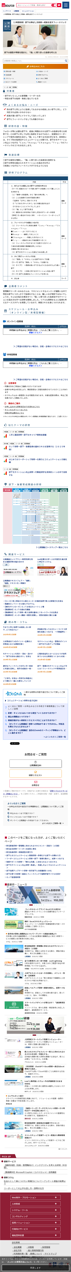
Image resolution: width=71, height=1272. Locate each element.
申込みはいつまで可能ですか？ (22, 813)
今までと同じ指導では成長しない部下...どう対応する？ (17, 628)
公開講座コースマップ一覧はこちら (53, 547)
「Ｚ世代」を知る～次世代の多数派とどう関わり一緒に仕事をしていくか (18, 679)
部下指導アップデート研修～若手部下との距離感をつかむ (29, 870)
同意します (35, 1268)
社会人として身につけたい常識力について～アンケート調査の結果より (35, 1182)
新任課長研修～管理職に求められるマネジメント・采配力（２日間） (33, 846)
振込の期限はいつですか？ (19, 716)
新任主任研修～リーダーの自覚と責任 (21, 849)
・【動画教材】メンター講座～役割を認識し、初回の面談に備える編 (29, 615)
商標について (36, 1253)
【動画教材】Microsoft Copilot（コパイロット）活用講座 (30, 1172)
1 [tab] (27, 905)
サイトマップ (51, 1253)
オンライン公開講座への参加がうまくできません (29, 820)
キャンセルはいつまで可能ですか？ (24, 817)
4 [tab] (36, 905)
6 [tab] (41, 905)
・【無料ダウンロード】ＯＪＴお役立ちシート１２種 (23, 606)
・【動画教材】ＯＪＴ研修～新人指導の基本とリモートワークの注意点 (30, 612)
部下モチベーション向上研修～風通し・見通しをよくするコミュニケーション (36, 866)
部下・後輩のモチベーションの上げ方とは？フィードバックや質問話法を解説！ (52, 668)
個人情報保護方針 (36, 1250)
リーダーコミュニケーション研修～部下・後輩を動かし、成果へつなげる (35, 858)
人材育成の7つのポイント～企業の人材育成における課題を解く (17, 642)
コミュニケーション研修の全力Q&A (22, 700)
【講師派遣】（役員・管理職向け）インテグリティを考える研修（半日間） (35, 1166)
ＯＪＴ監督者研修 (13, 877)
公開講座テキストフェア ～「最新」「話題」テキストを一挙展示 (17, 581)
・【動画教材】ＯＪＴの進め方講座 (16, 609)
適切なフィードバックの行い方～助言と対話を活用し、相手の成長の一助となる (18, 668)
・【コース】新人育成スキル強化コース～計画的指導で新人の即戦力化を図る (33, 601)
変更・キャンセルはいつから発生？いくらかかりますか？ (32, 713)
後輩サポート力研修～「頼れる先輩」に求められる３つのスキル (31, 862)
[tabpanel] (35, 894)
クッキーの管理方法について (19, 1262)
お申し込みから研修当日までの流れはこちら (22, 406)
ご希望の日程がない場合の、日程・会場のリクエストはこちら (42, 346)
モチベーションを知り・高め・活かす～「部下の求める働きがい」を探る (18, 655)
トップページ (7, 11)
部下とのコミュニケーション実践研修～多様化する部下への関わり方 (33, 855)
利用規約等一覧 (21, 1253)
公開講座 (16, 11)
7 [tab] (43, 905)
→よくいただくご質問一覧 (54, 736)
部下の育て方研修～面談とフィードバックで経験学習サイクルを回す (33, 874)
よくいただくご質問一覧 (51, 823)
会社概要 (18, 1247)
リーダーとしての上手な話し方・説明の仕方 (24, 1188)
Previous (6, 895)
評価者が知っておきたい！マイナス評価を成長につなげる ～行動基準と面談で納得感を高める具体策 (52, 632)
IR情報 (31, 1247)
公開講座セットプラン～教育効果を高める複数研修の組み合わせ (18, 560)
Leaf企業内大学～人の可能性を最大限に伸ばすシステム (52, 560)
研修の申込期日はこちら (14, 413)
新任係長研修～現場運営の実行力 (19, 852)
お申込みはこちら (37, 66)
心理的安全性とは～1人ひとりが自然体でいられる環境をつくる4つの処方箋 (51, 656)
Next (65, 895)
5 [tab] (39, 905)
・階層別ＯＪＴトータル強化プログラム (18, 603)
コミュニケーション (28, 11)
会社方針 (18, 1250)
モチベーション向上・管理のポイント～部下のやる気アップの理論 (52, 642)
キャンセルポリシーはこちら (16, 409)
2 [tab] (31, 905)
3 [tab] (34, 905)
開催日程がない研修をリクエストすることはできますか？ (32, 720)
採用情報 (46, 1247)
